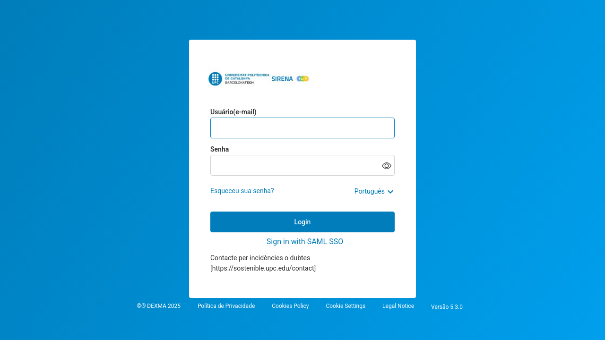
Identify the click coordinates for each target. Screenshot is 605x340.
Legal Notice (398, 306)
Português (369, 191)
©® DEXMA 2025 (158, 306)
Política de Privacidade (226, 306)
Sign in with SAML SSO (305, 241)
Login (302, 222)
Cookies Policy (290, 306)
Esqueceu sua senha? (242, 191)
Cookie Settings (345, 306)
